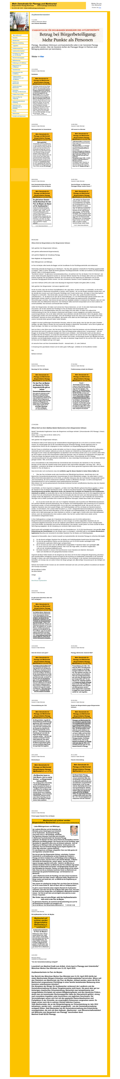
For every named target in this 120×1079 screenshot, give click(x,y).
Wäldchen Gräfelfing (18, 43)
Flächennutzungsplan (18, 57)
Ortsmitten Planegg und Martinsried (19, 91)
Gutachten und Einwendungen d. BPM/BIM (17, 107)
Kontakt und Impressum (19, 116)
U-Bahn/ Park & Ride (18, 94)
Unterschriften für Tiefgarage (17, 97)
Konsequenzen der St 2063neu (17, 73)
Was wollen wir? (17, 35)
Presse (14, 111)
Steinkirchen (15, 40)
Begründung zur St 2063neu (16, 66)
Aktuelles (15, 38)
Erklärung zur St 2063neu (19, 63)
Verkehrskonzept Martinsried (17, 87)
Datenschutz (15, 113)
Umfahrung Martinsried (15, 82)
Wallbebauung (16, 60)
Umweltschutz (16, 69)
